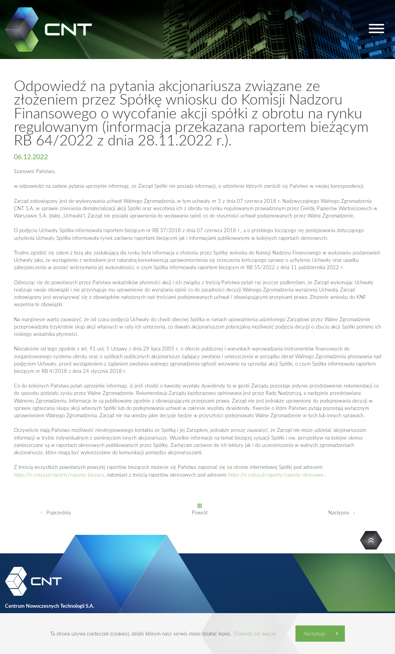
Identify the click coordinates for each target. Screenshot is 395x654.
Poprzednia (58, 512)
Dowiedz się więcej (254, 633)
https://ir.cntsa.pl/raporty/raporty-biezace (59, 474)
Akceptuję (314, 633)
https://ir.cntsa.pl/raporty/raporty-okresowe (276, 474)
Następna (338, 512)
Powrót (200, 512)
